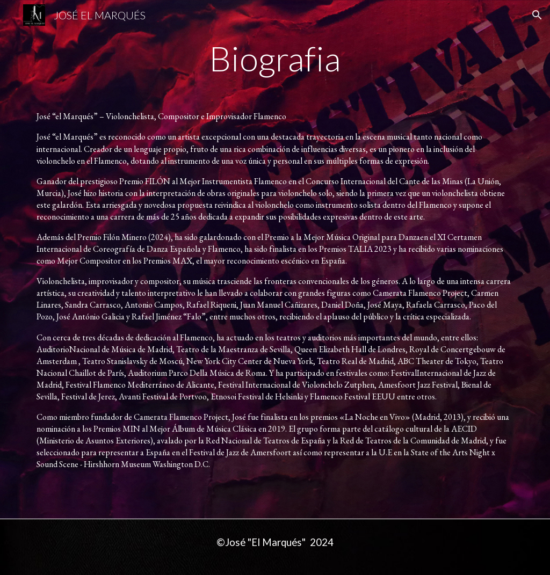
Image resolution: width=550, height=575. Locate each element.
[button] (537, 15)
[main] (275, 63)
